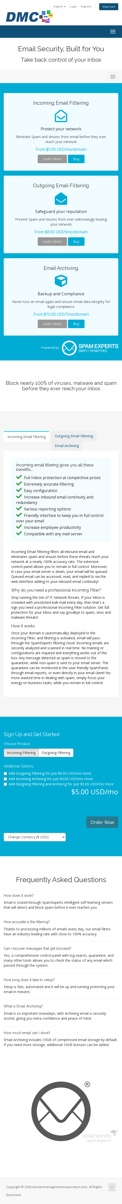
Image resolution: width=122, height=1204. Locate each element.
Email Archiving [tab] (67, 445)
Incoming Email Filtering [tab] (26, 436)
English (60, 6)
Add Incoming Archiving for (48, 778)
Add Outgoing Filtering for (47, 773)
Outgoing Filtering (56, 752)
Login (73, 6)
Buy (76, 158)
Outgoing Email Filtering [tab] (74, 436)
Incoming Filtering (21, 752)
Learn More (52, 158)
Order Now (102, 822)
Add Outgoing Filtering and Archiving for (59, 784)
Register (86, 6)
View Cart (108, 6)
